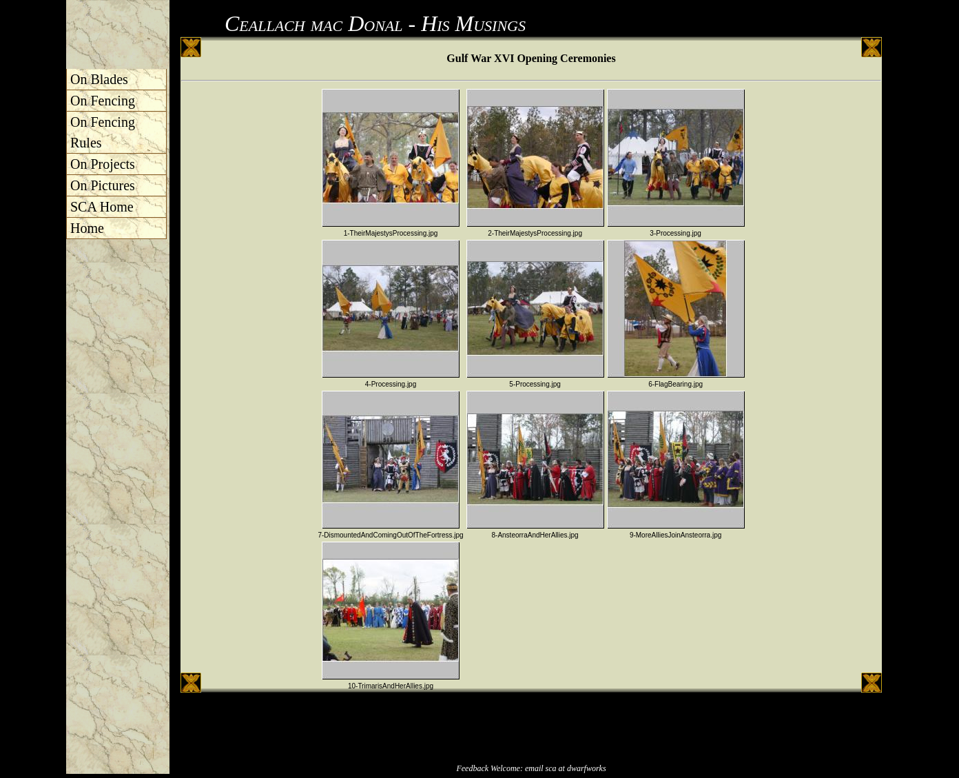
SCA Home (102, 206)
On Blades (99, 79)
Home (87, 228)
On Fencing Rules (102, 132)
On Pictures (102, 185)
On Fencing (102, 100)
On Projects (102, 164)
